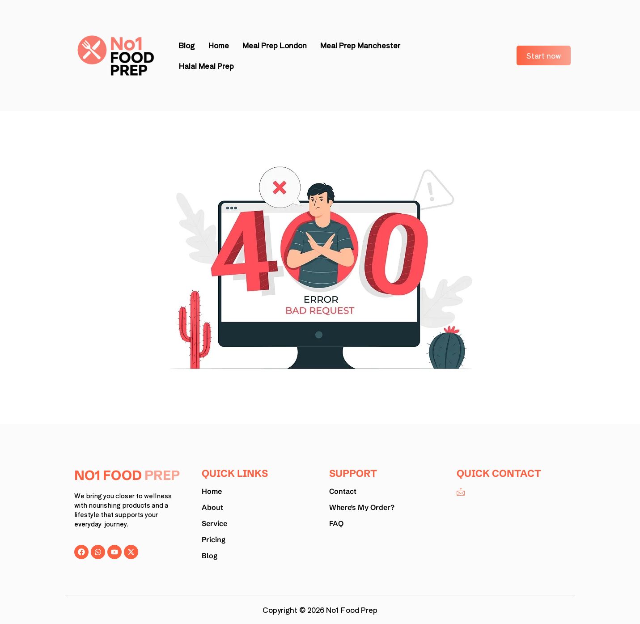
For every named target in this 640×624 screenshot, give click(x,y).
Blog (186, 45)
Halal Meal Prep (206, 65)
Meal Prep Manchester (360, 45)
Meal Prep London (274, 45)
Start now (543, 55)
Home (218, 45)
